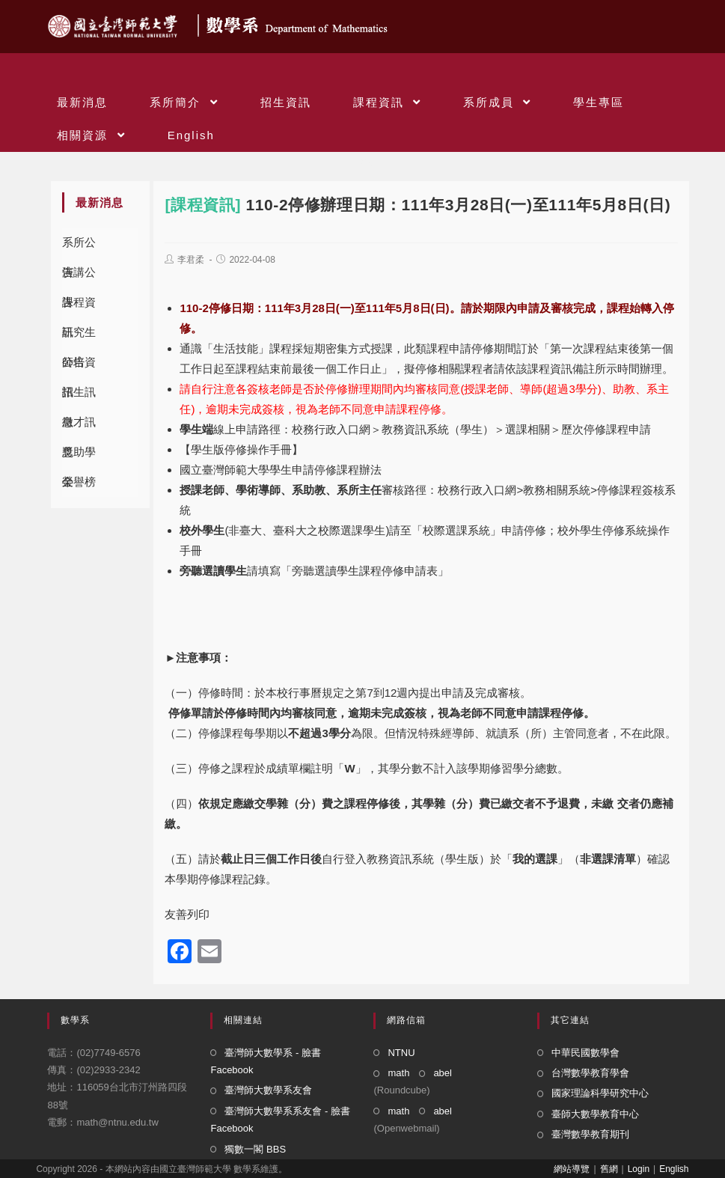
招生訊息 (79, 396)
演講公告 (79, 276)
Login (638, 1169)
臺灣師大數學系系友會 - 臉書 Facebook (280, 1119)
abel (442, 1072)
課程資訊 (79, 306)
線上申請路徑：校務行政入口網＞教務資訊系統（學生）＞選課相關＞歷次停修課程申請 (415, 429)
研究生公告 (79, 336)
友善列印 (187, 914)
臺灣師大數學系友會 (268, 1090)
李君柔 (190, 259)
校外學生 (202, 530)
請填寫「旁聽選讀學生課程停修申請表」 (314, 570)
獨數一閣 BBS (255, 1149)
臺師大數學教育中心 (595, 1114)
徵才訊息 (79, 426)
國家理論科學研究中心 (600, 1093)
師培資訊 (79, 366)
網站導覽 (572, 1169)
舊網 (609, 1169)
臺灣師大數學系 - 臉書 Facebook (265, 1061)
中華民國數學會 (585, 1052)
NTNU (401, 1052)
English (673, 1169)
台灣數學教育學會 (590, 1072)
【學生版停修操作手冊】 (241, 449)
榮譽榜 (79, 481)
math (398, 1072)
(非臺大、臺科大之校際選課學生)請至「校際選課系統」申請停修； (390, 530)
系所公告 (79, 246)
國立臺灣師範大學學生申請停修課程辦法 (281, 469)
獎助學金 (79, 456)
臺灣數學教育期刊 (590, 1134)
